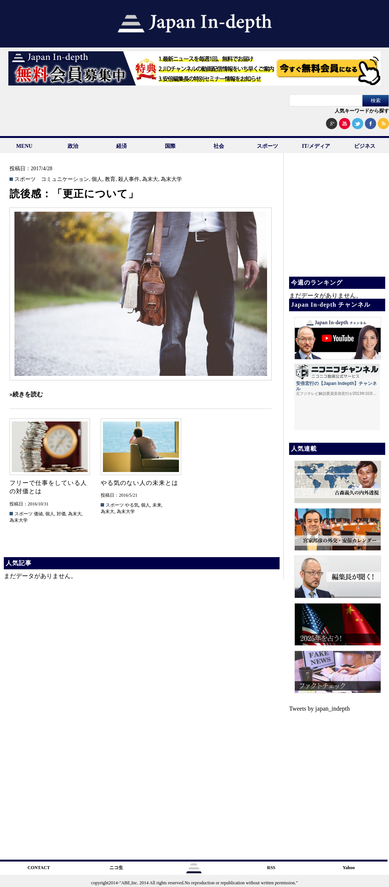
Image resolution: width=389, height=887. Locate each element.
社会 (218, 146)
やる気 (132, 505)
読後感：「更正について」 (74, 194)
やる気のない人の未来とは (139, 483)
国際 (170, 146)
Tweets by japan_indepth (319, 708)
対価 (61, 514)
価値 (38, 514)
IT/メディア (316, 146)
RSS (271, 867)
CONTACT (38, 867)
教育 (110, 179)
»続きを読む (26, 394)
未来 (156, 505)
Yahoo (349, 867)
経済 (121, 146)
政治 (73, 146)
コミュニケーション (65, 179)
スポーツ (267, 146)
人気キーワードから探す (362, 111)
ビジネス (364, 146)
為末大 (150, 179)
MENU (24, 146)
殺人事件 (128, 179)
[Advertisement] (336, 220)
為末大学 (171, 179)
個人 (97, 179)
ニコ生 (116, 867)
